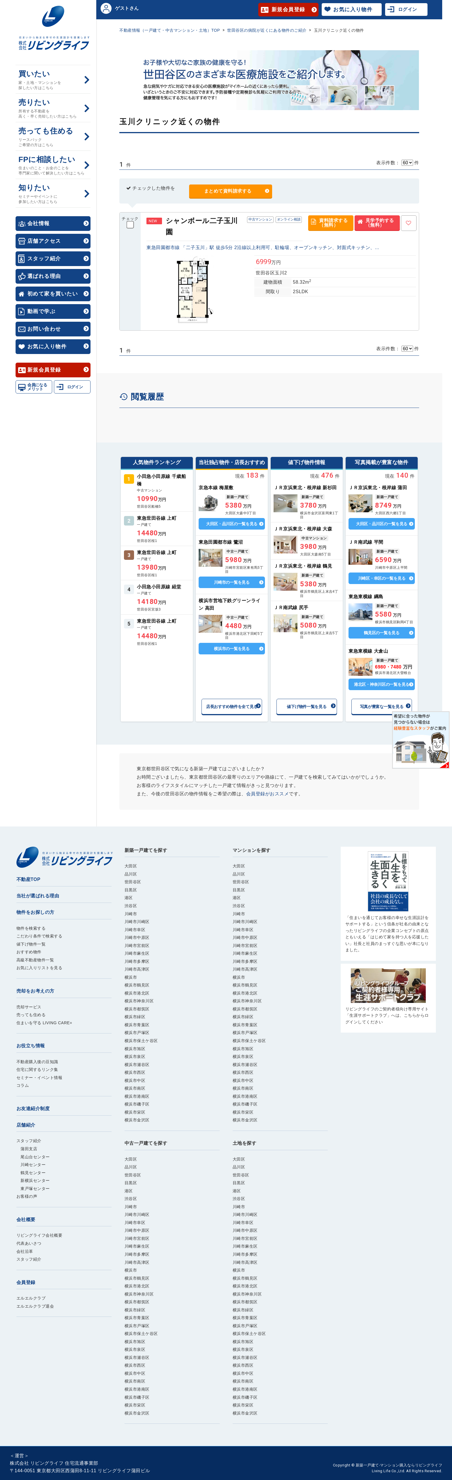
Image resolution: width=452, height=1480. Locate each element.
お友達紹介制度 (33, 1108)
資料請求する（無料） (333, 222)
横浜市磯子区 (137, 1104)
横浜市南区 (135, 1088)
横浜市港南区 (137, 1096)
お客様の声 (26, 1196)
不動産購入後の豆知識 (37, 1061)
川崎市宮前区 (137, 945)
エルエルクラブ (31, 1298)
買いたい (53, 80)
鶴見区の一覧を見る (381, 632)
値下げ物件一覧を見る (306, 706)
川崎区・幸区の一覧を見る (382, 578)
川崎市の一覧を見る (231, 582)
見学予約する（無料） (380, 222)
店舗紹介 (25, 1125)
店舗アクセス (44, 241)
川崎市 (131, 914)
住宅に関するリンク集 (37, 1069)
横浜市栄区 (135, 1112)
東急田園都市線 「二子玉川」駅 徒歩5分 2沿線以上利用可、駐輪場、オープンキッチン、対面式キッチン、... (262, 247)
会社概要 (25, 1219)
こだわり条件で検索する (39, 936)
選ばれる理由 (44, 276)
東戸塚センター (33, 1188)
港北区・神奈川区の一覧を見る (381, 684)
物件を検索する (31, 928)
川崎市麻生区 (137, 953)
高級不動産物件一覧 (35, 960)
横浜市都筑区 (137, 1009)
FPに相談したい (53, 165)
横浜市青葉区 (137, 1025)
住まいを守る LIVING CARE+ (44, 1022)
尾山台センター (33, 1157)
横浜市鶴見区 (137, 985)
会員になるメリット (37, 387)
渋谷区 (131, 905)
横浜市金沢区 (137, 1120)
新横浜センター (33, 1180)
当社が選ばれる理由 (37, 895)
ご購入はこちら (388, 902)
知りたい (53, 193)
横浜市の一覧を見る (231, 648)
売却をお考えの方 (35, 990)
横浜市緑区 (135, 1016)
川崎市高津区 (137, 969)
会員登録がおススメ (267, 793)
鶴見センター (31, 1172)
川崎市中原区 (137, 937)
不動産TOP (28, 879)
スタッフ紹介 (44, 258)
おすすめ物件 (29, 952)
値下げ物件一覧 (31, 944)
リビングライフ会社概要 (39, 1235)
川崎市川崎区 (137, 921)
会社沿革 (24, 1251)
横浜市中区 (135, 1080)
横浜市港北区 (137, 993)
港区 (129, 897)
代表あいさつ (29, 1243)
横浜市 (131, 977)
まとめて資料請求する (228, 191)
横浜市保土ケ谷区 (141, 1040)
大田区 (131, 866)
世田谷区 (133, 882)
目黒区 (131, 890)
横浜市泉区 (135, 1056)
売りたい (53, 108)
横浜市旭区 (135, 1048)
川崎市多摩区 (137, 961)
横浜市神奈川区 (139, 1001)
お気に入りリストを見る (39, 967)
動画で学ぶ (41, 311)
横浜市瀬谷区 (137, 1064)
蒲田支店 (26, 1148)
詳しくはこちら (157, 491)
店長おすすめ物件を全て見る (231, 706)
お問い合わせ (44, 329)
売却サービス (29, 1007)
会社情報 (38, 223)
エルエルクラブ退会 (35, 1306)
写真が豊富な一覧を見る (382, 706)
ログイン (75, 387)
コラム (22, 1085)
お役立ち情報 (30, 1045)
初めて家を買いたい (52, 294)
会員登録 (25, 1282)
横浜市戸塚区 (137, 1032)
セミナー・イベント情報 (39, 1077)
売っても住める (53, 137)
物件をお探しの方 (35, 912)
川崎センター (31, 1164)
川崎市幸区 (135, 929)
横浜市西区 (135, 1072)
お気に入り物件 (47, 346)
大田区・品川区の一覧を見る (231, 523)
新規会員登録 (44, 370)
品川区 (131, 874)
